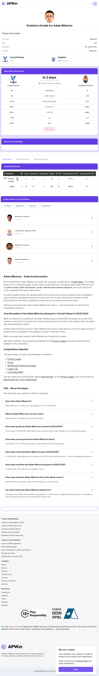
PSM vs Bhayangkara (9, 547)
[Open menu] (95, 4)
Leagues (4, 595)
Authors (4, 568)
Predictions (5, 592)
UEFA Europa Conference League (21, 366)
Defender (32, 206)
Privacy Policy (6, 574)
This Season (7, 159)
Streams (4, 602)
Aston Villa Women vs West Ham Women (16, 550)
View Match (49, 129)
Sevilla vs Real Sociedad (10, 532)
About (3, 565)
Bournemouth (47, 377)
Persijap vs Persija (8, 553)
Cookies (4, 578)
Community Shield (15, 372)
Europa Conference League (49, 83)
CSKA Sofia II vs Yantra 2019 (11, 556)
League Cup (12, 369)
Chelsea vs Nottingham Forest (12, 522)
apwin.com (13, 627)
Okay (75, 669)
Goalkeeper (45, 206)
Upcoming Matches (41, 159)
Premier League (59, 341)
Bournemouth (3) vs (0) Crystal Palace (20, 379)
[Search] (91, 4)
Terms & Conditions (8, 581)
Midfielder (20, 206)
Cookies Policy (82, 661)
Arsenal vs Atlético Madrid (10, 529)
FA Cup (10, 362)
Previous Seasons (22, 159)
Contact (4, 571)
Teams (3, 599)
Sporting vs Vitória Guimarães (12, 535)
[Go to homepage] (9, 3)
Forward (8, 206)
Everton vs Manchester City (11, 526)
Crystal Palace (77, 282)
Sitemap (4, 584)
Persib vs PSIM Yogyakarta (11, 543)
